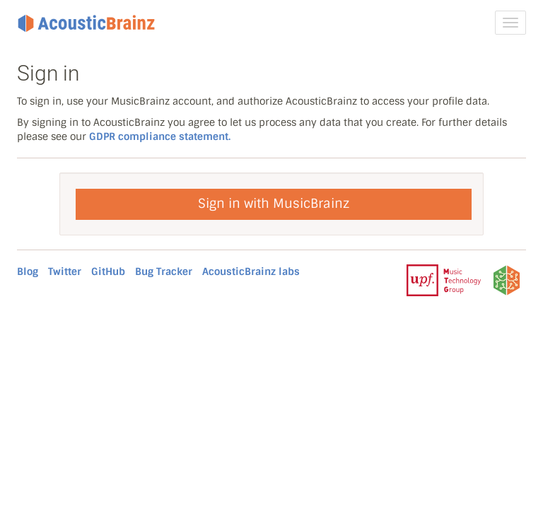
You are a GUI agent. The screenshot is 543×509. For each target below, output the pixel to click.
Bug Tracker (163, 271)
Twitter (64, 271)
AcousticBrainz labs (251, 271)
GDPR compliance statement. (159, 136)
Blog (27, 271)
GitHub (108, 271)
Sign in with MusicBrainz (273, 203)
